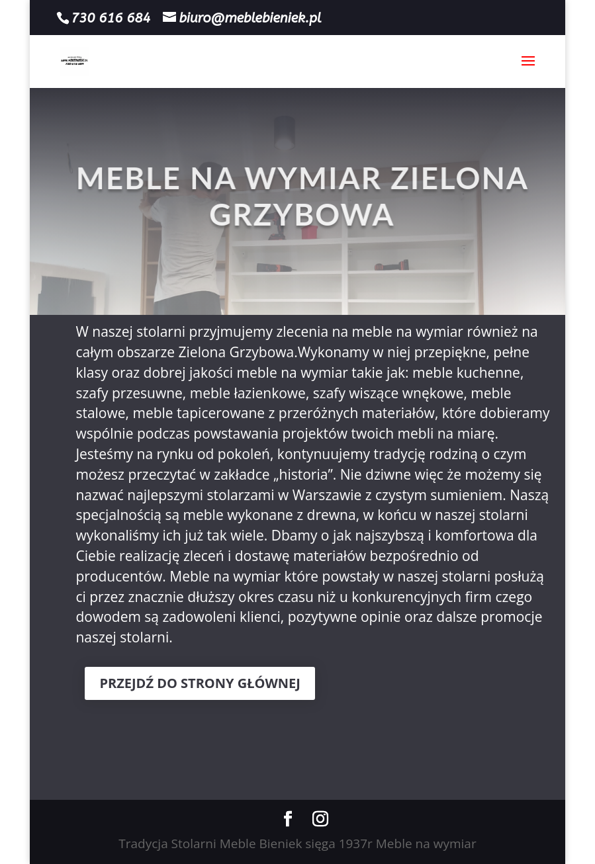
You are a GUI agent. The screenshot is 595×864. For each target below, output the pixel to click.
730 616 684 (110, 18)
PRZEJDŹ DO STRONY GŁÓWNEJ (199, 683)
